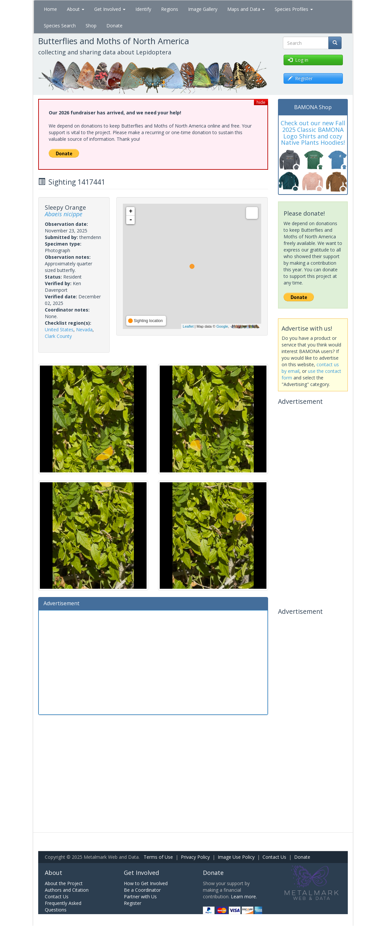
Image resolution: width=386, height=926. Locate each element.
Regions (169, 9)
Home (50, 9)
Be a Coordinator (142, 890)
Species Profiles (294, 9)
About (75, 9)
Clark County (58, 336)
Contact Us (274, 857)
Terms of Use (158, 857)
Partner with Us (140, 896)
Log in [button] (298, 60)
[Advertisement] (153, 661)
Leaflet (188, 326)
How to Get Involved (146, 883)
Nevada (84, 329)
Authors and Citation (67, 890)
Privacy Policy (195, 857)
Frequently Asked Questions (63, 906)
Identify (143, 9)
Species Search (60, 25)
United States (59, 329)
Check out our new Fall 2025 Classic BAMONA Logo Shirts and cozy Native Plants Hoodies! (313, 132)
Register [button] (300, 78)
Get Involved (109, 9)
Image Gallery (202, 9)
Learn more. (244, 896)
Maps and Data (246, 9)
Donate (114, 25)
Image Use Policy (236, 857)
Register (132, 903)
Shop (91, 25)
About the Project (64, 883)
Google (222, 326)
